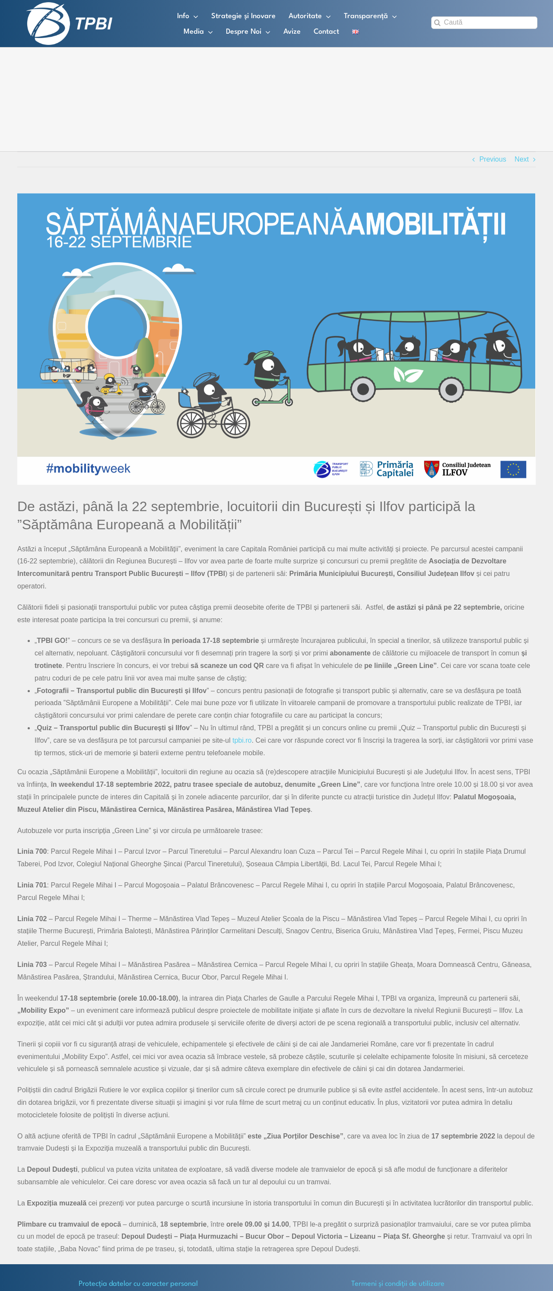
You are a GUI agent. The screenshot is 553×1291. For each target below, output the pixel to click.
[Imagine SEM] (276, 339)
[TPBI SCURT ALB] (69, 5)
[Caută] (484, 22)
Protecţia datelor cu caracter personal (138, 1284)
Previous (492, 159)
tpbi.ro (241, 740)
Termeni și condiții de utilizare (398, 1284)
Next (522, 159)
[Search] (437, 22)
